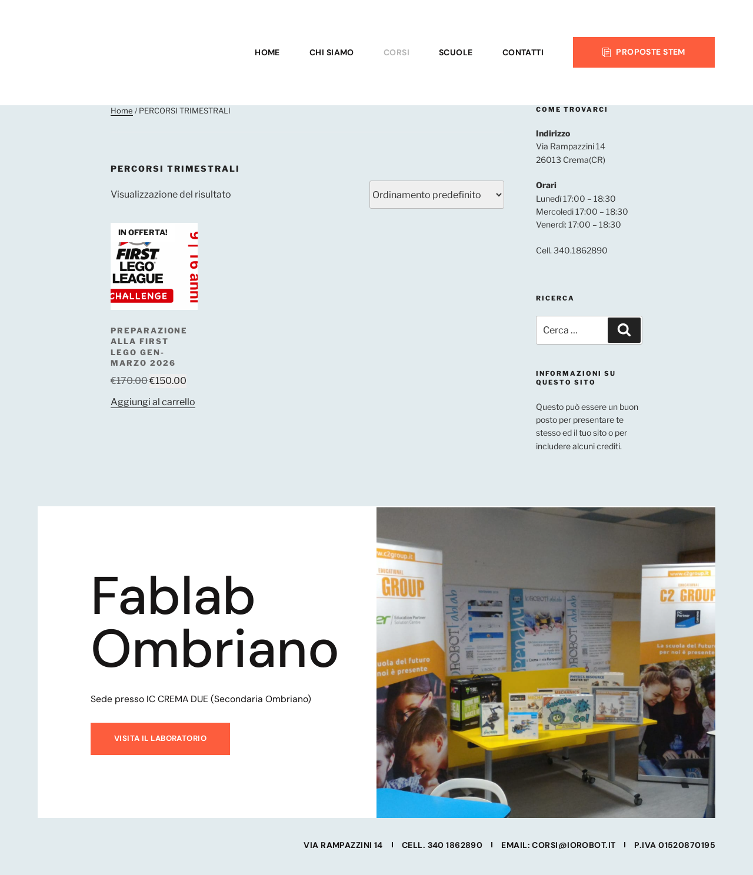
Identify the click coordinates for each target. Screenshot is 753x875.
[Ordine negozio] (436, 195)
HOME (267, 52)
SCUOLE (456, 52)
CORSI (396, 52)
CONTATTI (523, 52)
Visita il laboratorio (158, 745)
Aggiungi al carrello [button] (153, 402)
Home (122, 110)
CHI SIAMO (331, 52)
